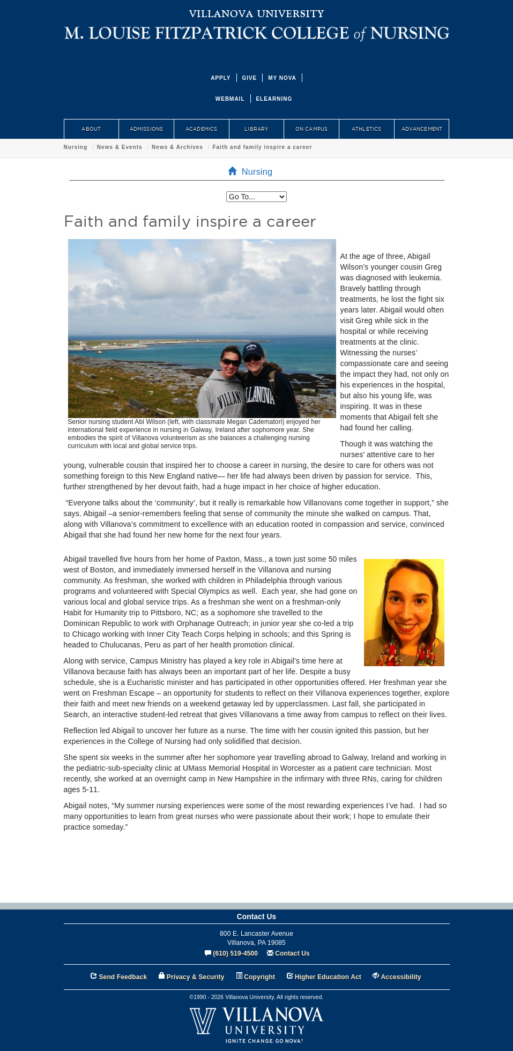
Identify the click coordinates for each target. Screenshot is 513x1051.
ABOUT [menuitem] (91, 129)
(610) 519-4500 (235, 953)
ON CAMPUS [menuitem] (311, 129)
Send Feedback (123, 977)
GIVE (249, 78)
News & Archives (177, 147)
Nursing (76, 147)
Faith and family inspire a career (262, 147)
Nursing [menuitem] (253, 171)
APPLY (221, 78)
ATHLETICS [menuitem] (366, 129)
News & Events (120, 147)
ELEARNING (274, 99)
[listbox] (256, 196)
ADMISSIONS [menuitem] (146, 129)
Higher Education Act (328, 977)
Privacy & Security (196, 977)
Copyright (259, 977)
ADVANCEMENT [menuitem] (422, 129)
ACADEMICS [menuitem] (201, 129)
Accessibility (401, 977)
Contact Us (292, 953)
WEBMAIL (230, 99)
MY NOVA (282, 78)
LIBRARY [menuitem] (256, 129)
